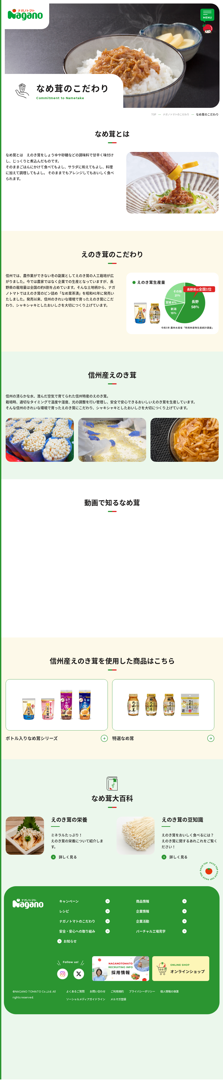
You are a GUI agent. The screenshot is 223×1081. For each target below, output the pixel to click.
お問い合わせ (97, 993)
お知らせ (70, 942)
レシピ (68, 911)
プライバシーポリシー (144, 993)
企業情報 (147, 911)
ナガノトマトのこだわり (173, 114)
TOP (148, 114)
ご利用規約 (118, 993)
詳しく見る (68, 857)
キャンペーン (73, 901)
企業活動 (147, 921)
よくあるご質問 (74, 993)
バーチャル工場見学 (155, 931)
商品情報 (147, 901)
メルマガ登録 (119, 1001)
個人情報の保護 (174, 993)
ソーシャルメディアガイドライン (85, 1001)
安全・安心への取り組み (82, 931)
